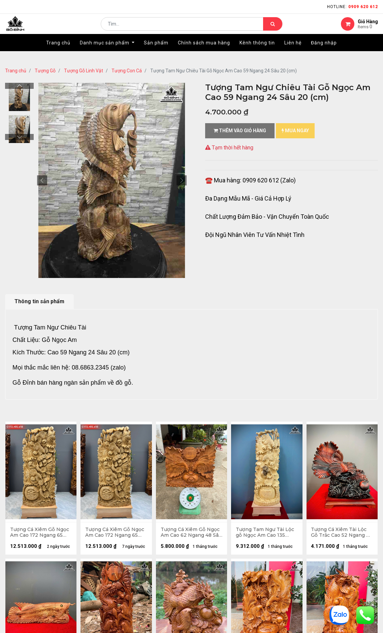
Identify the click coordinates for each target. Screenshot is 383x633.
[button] (42, 180)
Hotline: (352, 6)
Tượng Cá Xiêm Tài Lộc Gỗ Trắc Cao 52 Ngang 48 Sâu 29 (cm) (339, 533)
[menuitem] (58, 52)
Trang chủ (15, 70)
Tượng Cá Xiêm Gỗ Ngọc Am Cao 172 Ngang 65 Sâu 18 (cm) (39, 533)
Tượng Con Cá (126, 70)
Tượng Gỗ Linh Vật (83, 70)
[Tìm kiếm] (272, 29)
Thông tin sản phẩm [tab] (39, 301)
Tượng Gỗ (45, 70)
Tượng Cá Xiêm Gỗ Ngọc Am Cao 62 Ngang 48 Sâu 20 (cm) (191, 533)
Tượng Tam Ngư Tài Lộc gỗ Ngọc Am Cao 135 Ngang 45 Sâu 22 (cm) (265, 533)
